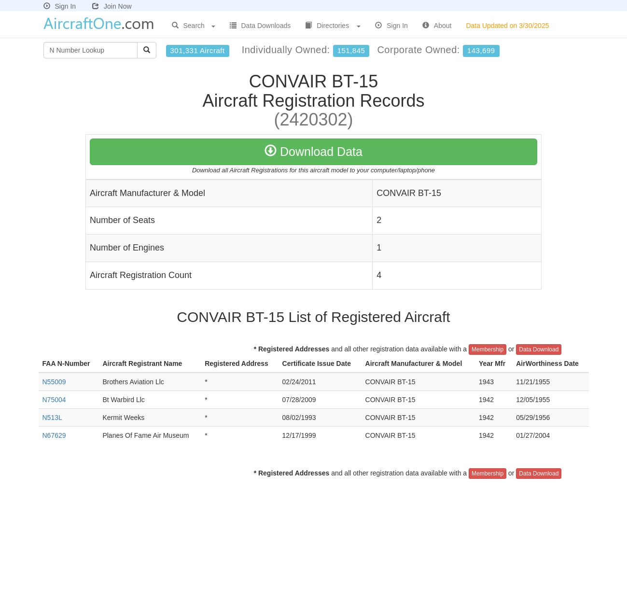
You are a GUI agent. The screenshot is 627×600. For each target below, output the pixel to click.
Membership (487, 349)
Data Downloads (260, 25)
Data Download (538, 349)
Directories (333, 25)
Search (193, 25)
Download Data (313, 151)
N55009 (54, 382)
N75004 (54, 400)
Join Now (112, 6)
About (437, 25)
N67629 (54, 435)
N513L (52, 417)
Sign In (59, 6)
